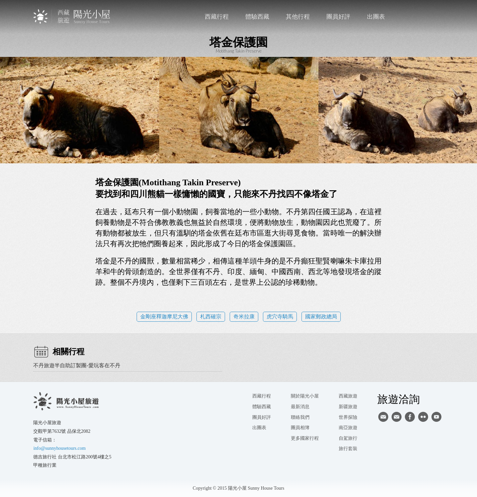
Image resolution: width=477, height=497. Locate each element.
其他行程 (298, 16)
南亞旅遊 (348, 427)
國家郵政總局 (321, 316)
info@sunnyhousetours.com (59, 448)
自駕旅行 (348, 438)
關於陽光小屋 (305, 396)
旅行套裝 (348, 448)
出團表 (376, 16)
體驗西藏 (257, 16)
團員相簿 (300, 427)
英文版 (438, 17)
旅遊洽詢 (398, 399)
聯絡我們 (411, 17)
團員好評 (338, 16)
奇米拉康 (244, 316)
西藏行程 (217, 16)
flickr (423, 417)
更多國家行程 (305, 438)
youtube (436, 417)
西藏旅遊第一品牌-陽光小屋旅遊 (72, 16)
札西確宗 (210, 316)
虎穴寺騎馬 (280, 316)
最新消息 (300, 406)
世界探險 (348, 417)
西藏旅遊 (348, 396)
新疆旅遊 (348, 406)
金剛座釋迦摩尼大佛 (164, 316)
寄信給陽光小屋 (383, 417)
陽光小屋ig (397, 417)
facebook (424, 17)
